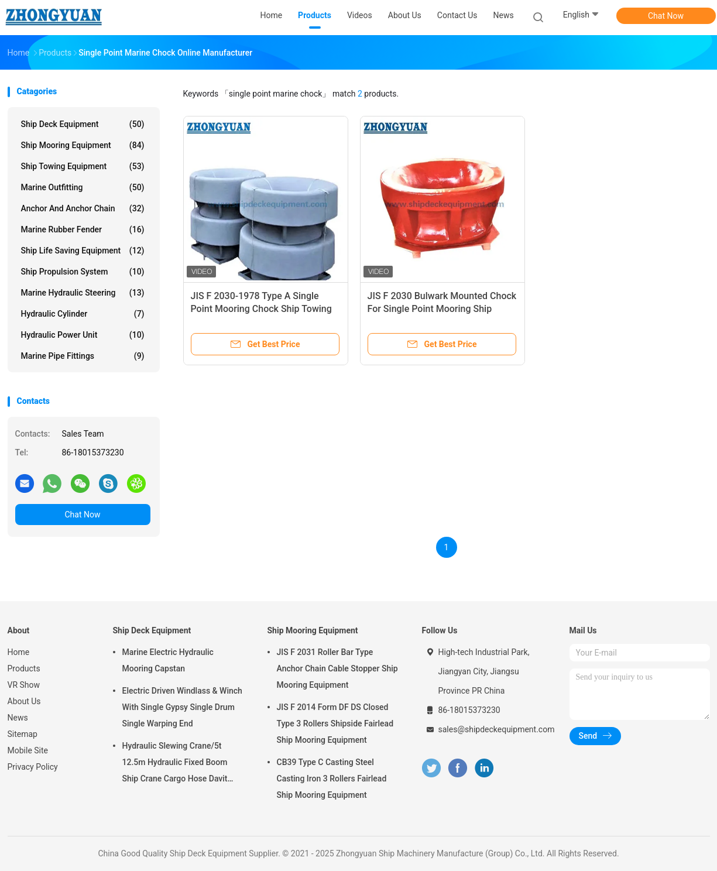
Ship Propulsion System (83, 271)
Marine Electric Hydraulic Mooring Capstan (168, 660)
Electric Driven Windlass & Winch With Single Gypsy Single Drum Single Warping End (182, 707)
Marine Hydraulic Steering (83, 293)
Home (19, 652)
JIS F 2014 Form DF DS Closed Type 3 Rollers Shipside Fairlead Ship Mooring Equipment (335, 723)
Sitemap (22, 734)
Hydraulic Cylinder (83, 314)
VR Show (24, 685)
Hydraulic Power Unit (83, 335)
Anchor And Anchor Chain (83, 208)
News (18, 717)
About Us (24, 701)
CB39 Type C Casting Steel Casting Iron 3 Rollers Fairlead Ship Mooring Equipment (332, 778)
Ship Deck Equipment (83, 124)
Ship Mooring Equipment (83, 145)
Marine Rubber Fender (83, 229)
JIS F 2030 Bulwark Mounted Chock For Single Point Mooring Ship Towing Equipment (442, 308)
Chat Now (666, 15)
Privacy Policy (33, 766)
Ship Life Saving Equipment (83, 250)
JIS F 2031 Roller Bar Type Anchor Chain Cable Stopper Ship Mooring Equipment (337, 668)
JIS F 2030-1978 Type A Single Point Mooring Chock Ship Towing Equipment (261, 308)
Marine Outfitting (83, 187)
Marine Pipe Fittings (83, 356)
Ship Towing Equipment (83, 166)
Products (24, 668)
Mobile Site (28, 750)
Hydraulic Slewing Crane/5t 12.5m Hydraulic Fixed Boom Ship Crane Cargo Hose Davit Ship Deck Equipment (175, 764)
